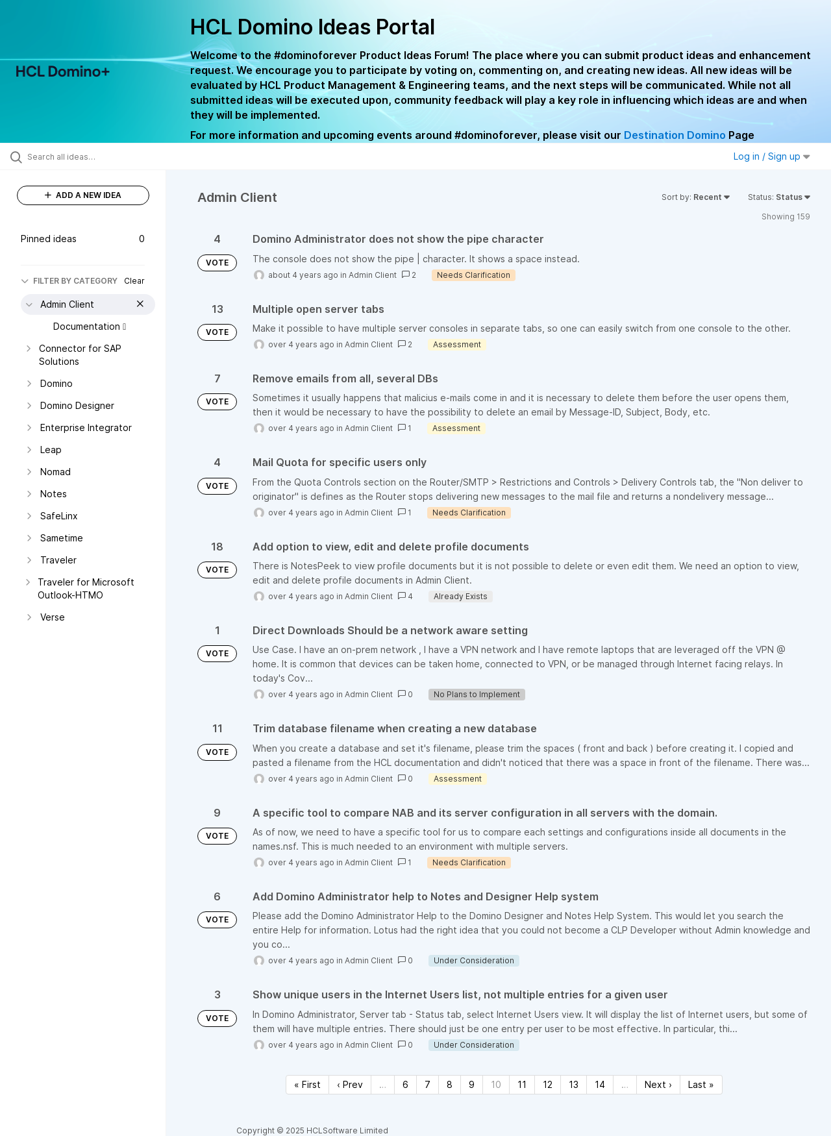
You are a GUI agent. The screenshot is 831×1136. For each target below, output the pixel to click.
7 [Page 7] (427, 1084)
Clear (134, 281)
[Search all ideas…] (99, 156)
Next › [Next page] (658, 1084)
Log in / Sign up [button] (772, 156)
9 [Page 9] (472, 1084)
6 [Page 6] (405, 1084)
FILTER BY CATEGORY (69, 281)
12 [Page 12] (547, 1084)
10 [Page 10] (496, 1084)
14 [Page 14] (600, 1084)
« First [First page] (307, 1084)
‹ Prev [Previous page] (350, 1084)
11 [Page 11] (522, 1084)
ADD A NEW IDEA (83, 195)
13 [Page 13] (573, 1084)
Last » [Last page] (701, 1084)
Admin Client (373, 275)
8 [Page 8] (450, 1084)
